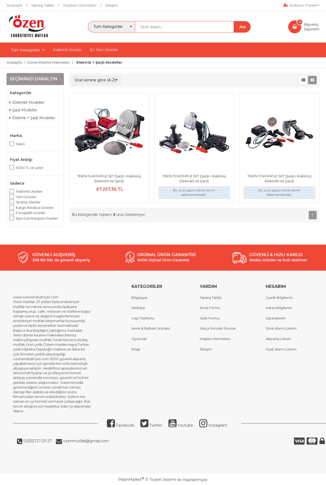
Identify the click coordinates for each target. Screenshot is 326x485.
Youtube (180, 425)
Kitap (135, 349)
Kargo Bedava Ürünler (35, 207)
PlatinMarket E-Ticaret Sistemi (147, 479)
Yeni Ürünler (26, 197)
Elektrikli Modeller (26, 102)
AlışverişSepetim (311, 27)
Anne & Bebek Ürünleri (150, 328)
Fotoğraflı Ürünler (31, 213)
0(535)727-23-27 (37, 441)
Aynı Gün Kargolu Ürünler (37, 218)
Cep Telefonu (142, 318)
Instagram (213, 425)
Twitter (151, 425)
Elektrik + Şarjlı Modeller (32, 118)
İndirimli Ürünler (29, 191)
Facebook (120, 425)
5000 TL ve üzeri (29, 168)
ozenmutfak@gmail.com (85, 441)
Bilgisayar (139, 297)
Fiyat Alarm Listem (281, 349)
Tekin (20, 144)
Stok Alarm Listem (281, 328)
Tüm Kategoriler (25, 50)
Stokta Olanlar (28, 202)
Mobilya (138, 308)
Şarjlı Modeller (23, 110)
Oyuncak (139, 339)
